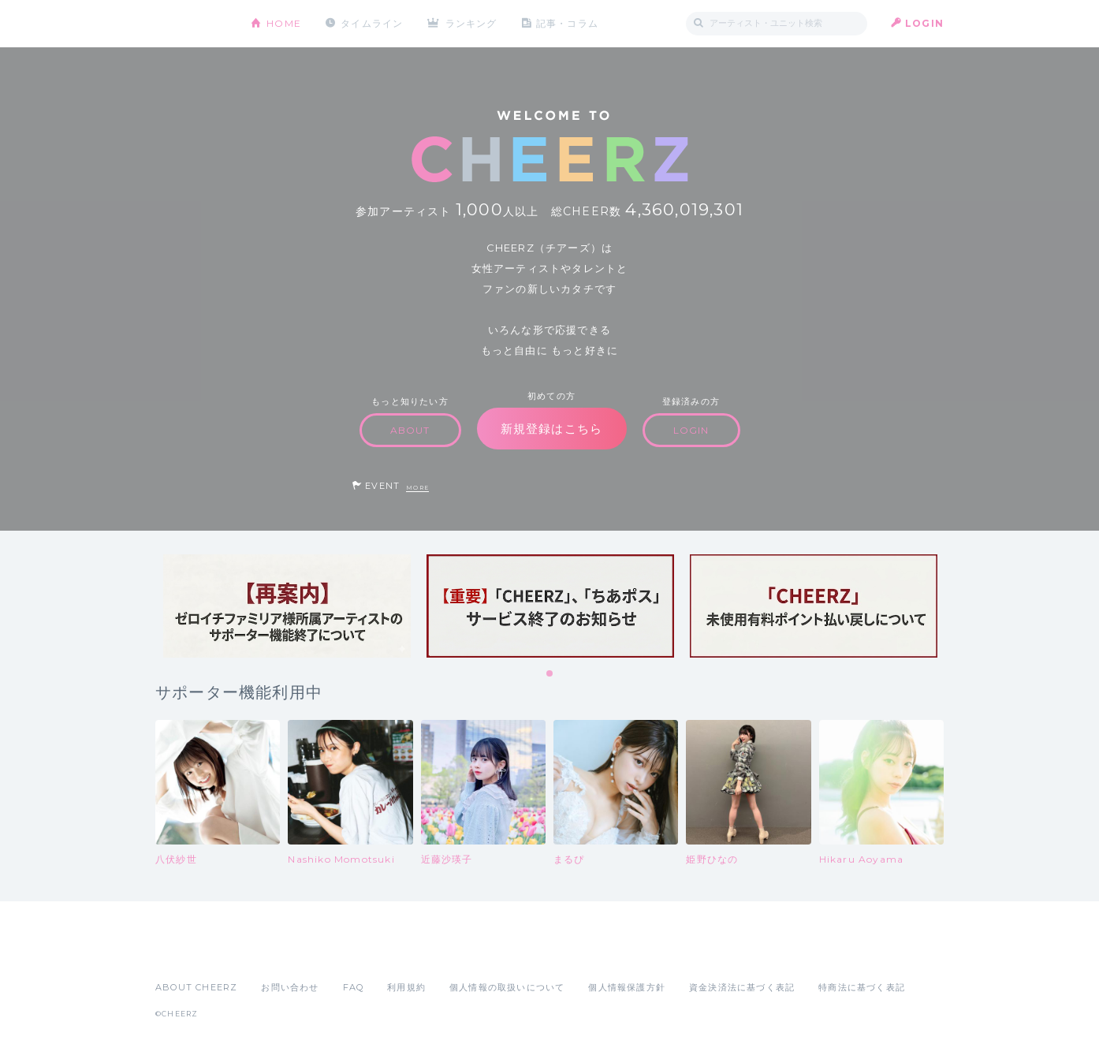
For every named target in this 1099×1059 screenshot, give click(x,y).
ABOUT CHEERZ (196, 987)
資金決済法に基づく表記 (742, 987)
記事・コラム (567, 23)
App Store (191, 952)
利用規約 (406, 987)
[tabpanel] (287, 606)
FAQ (353, 987)
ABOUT (410, 430)
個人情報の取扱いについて (506, 987)
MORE (417, 487)
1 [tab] (550, 674)
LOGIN (924, 23)
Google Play (275, 952)
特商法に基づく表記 (861, 987)
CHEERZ (191, 24)
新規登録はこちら (552, 428)
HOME (283, 23)
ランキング (471, 23)
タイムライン (372, 23)
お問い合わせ (290, 987)
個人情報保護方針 (626, 987)
